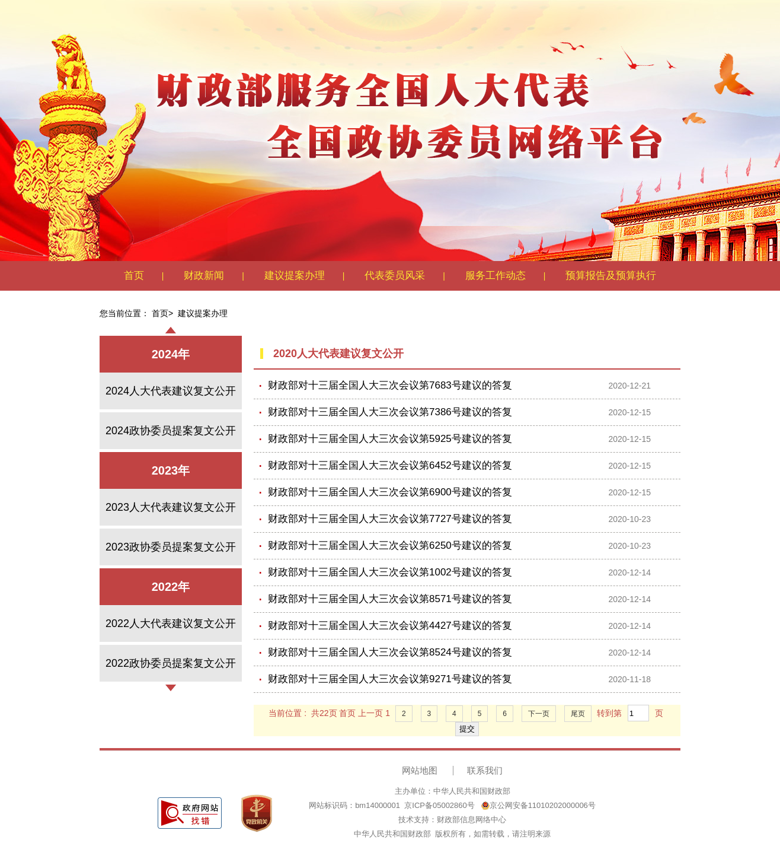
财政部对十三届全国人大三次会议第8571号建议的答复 (390, 599)
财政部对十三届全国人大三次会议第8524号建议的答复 (390, 652)
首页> (162, 313)
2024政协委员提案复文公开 (171, 431)
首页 (134, 275)
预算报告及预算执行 (610, 275)
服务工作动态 (495, 275)
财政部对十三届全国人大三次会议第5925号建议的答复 (390, 438)
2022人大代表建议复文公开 (171, 623)
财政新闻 (204, 275)
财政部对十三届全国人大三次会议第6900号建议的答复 (390, 492)
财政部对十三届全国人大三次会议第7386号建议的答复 (390, 412)
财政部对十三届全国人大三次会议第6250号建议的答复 (390, 545)
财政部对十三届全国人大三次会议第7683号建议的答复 (390, 385)
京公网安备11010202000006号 (538, 805)
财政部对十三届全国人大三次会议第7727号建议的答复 (390, 518)
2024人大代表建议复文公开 (171, 391)
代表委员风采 (395, 275)
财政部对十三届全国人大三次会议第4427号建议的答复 (390, 625)
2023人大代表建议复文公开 (171, 507)
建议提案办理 (294, 275)
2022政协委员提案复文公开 (171, 663)
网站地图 (419, 770)
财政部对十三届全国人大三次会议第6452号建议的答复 (390, 465)
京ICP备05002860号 (439, 805)
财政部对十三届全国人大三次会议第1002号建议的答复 (390, 572)
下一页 (538, 714)
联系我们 (485, 770)
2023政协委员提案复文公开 (171, 547)
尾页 (578, 714)
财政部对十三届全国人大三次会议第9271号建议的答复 (390, 679)
